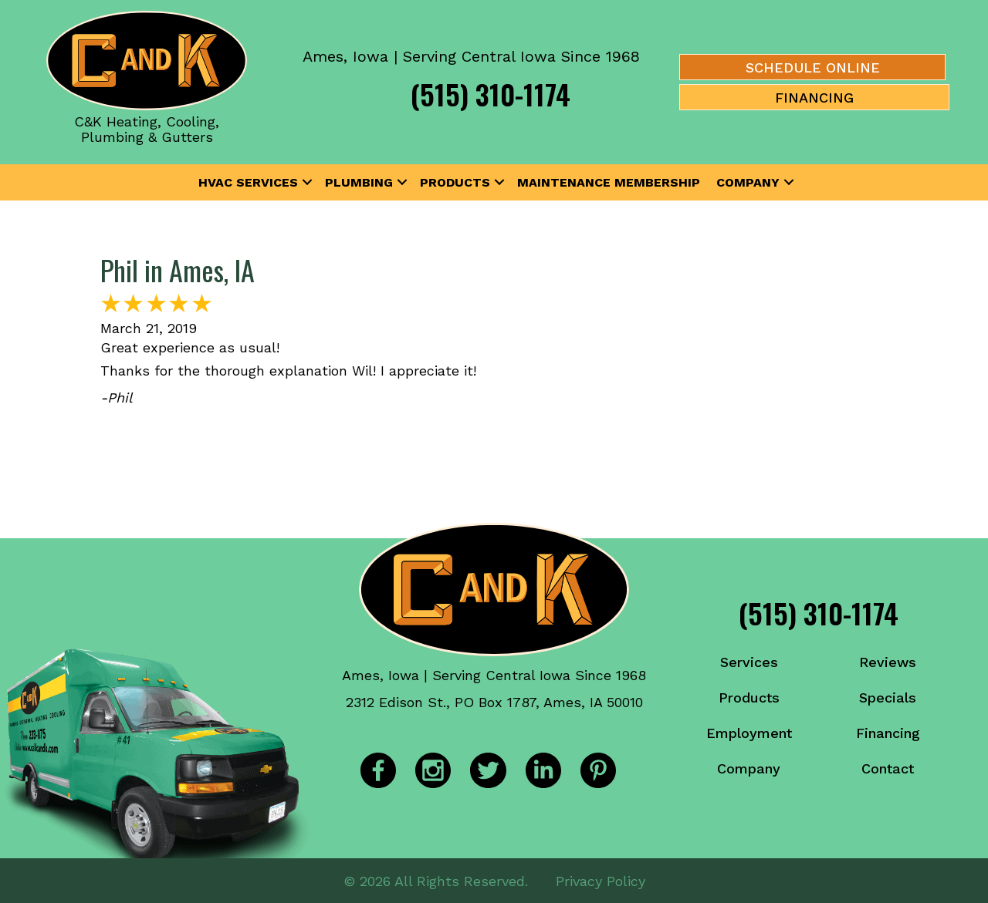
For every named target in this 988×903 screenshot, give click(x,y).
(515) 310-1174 (490, 93)
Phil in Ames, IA (177, 269)
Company (748, 182)
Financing (888, 733)
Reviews (887, 662)
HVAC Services (248, 182)
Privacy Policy (600, 879)
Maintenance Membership (608, 182)
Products (455, 182)
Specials (887, 697)
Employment (749, 733)
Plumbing (359, 182)
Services (749, 662)
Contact (887, 768)
